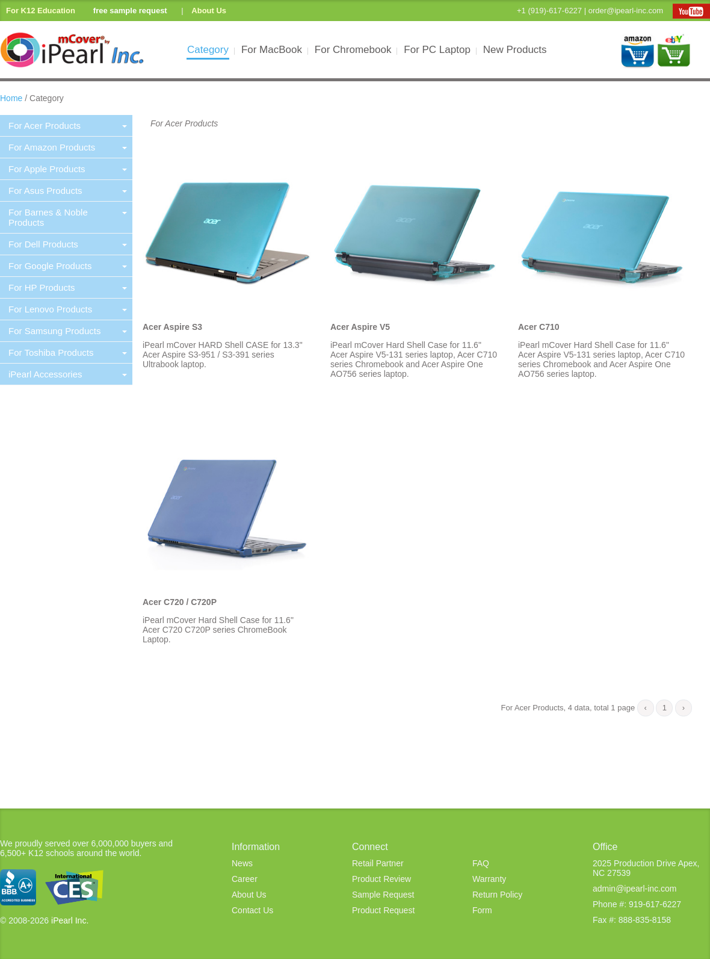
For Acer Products (67, 125)
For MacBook (272, 49)
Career (245, 879)
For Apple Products (67, 169)
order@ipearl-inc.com (625, 10)
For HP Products (67, 287)
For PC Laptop (437, 49)
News (242, 863)
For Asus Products (67, 190)
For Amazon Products (67, 147)
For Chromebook (353, 49)
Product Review (381, 879)
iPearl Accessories (67, 374)
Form (482, 910)
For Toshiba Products (67, 352)
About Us (208, 10)
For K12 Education (40, 10)
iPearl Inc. (69, 920)
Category (208, 49)
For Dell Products (67, 244)
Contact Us (252, 910)
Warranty (489, 879)
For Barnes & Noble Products (67, 217)
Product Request (383, 910)
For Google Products (67, 266)
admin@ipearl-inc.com (634, 888)
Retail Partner (378, 863)
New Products (515, 49)
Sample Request (383, 894)
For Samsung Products (67, 331)
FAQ (480, 863)
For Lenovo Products (67, 309)
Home (11, 98)
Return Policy (497, 894)
